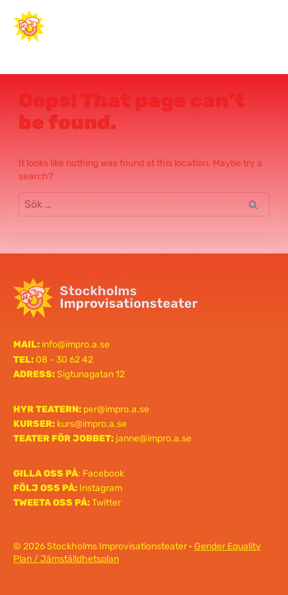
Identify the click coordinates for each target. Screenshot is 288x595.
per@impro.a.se (116, 409)
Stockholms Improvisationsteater (112, 26)
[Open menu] (259, 26)
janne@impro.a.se (154, 438)
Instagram (100, 488)
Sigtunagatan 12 (91, 374)
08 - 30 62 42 (64, 359)
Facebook (103, 473)
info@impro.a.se (76, 344)
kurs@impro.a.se (92, 424)
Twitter (106, 502)
